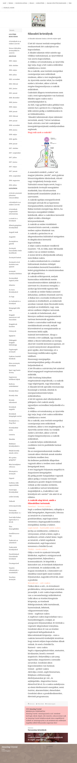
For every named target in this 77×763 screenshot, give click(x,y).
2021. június (13, 88)
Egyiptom (12, 336)
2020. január (13, 111)
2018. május (13, 134)
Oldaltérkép (49, 746)
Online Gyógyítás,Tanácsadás (56, 3)
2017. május (13, 167)
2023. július (13, 75)
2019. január (13, 121)
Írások (11, 3)
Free (70, 3)
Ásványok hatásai (15, 257)
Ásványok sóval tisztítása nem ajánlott (14, 264)
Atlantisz (12, 285)
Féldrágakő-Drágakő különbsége (13, 342)
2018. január (13, 144)
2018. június (13, 130)
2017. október (13, 148)
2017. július (13, 157)
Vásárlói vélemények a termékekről (13, 570)
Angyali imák (13, 232)
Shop (4, 3)
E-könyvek (12, 331)
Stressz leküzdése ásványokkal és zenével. (15, 50)
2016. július (13, 185)
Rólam (32, 3)
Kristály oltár (13, 395)
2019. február (13, 116)
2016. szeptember (15, 176)
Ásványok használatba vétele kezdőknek (15, 250)
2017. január (13, 171)
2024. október (13, 65)
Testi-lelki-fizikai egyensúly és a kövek (15, 519)
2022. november (14, 79)
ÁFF (47, 748)
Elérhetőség (40, 3)
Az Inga (11, 297)
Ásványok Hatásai (21, 3)
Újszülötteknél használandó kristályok (14, 556)
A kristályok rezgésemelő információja (13, 211)
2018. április (13, 139)
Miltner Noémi (40, 703)
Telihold (12, 501)
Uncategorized (14, 563)
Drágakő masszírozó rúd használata (14, 317)
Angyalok (12, 237)
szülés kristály (14, 497)
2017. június (13, 162)
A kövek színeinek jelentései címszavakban (15, 195)
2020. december (14, 98)
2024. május (13, 70)
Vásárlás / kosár (8, 8)
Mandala (12, 439)
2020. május (13, 107)
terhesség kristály (15, 506)
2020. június (13, 102)
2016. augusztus (14, 180)
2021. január (13, 93)
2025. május (13, 61)
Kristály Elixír (14, 391)
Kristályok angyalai (51, 703)
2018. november (14, 125)
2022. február (13, 84)
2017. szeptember (15, 153)
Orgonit (11, 478)
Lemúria (12, 434)
